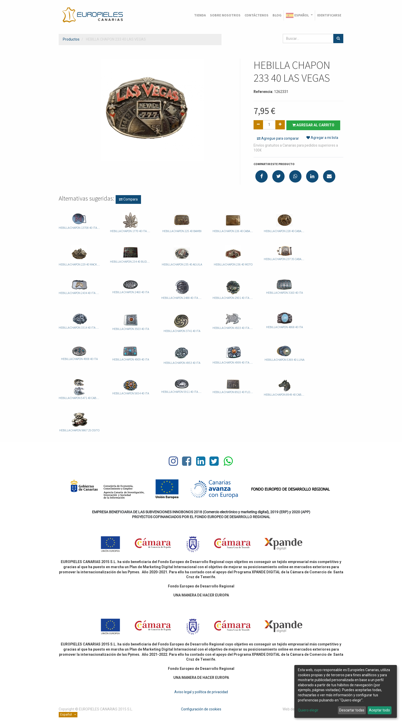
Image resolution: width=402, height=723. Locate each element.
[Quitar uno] (258, 124)
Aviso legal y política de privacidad (201, 691)
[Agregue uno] (280, 124)
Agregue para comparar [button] (278, 138)
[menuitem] (200, 15)
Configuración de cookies (201, 709)
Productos (71, 39)
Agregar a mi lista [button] (322, 138)
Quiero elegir (308, 710)
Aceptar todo (379, 710)
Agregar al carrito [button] (314, 125)
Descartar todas (351, 710)
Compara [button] (128, 199)
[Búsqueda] (338, 38)
